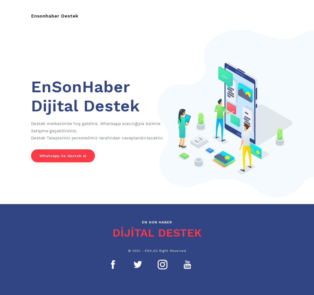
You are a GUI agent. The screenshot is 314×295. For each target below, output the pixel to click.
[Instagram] (163, 264)
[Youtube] (187, 264)
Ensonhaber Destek (54, 16)
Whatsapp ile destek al (62, 156)
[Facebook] (113, 264)
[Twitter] (138, 264)
